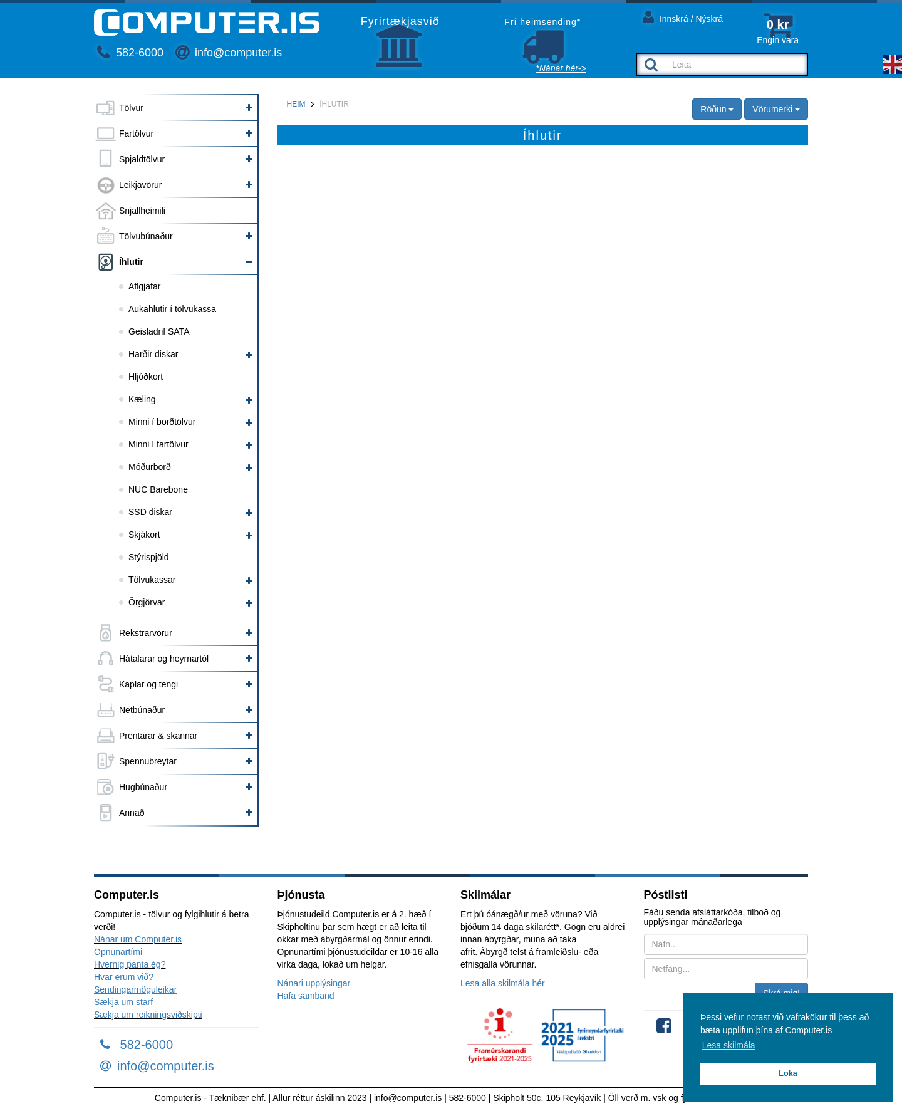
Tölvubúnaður (146, 236)
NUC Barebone (158, 489)
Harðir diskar (153, 354)
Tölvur (131, 108)
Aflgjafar (144, 286)
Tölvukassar (151, 580)
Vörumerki (776, 109)
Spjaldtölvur (142, 159)
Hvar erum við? (123, 977)
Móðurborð (149, 467)
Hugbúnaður (143, 787)
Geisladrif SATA (159, 331)
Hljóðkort (145, 377)
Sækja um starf (123, 1002)
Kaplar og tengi (148, 684)
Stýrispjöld (148, 557)
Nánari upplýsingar (314, 983)
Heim (296, 104)
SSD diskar (150, 512)
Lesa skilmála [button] (728, 1045)
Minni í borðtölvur (161, 422)
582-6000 (130, 52)
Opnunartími (118, 952)
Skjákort (144, 534)
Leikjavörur (140, 185)
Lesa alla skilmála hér (502, 983)
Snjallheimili (142, 211)
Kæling (142, 399)
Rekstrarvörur (145, 633)
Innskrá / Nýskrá (683, 16)
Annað (131, 813)
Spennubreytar (148, 761)
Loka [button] (788, 1073)
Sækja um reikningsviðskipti (148, 1014)
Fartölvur (136, 133)
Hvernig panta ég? (129, 964)
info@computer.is (228, 52)
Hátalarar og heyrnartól (164, 659)
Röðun (717, 109)
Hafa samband (305, 996)
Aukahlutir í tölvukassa (172, 309)
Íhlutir (131, 262)
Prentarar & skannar (158, 736)
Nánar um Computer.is (138, 939)
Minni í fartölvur (158, 444)
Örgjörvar (146, 602)
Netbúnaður (142, 710)
